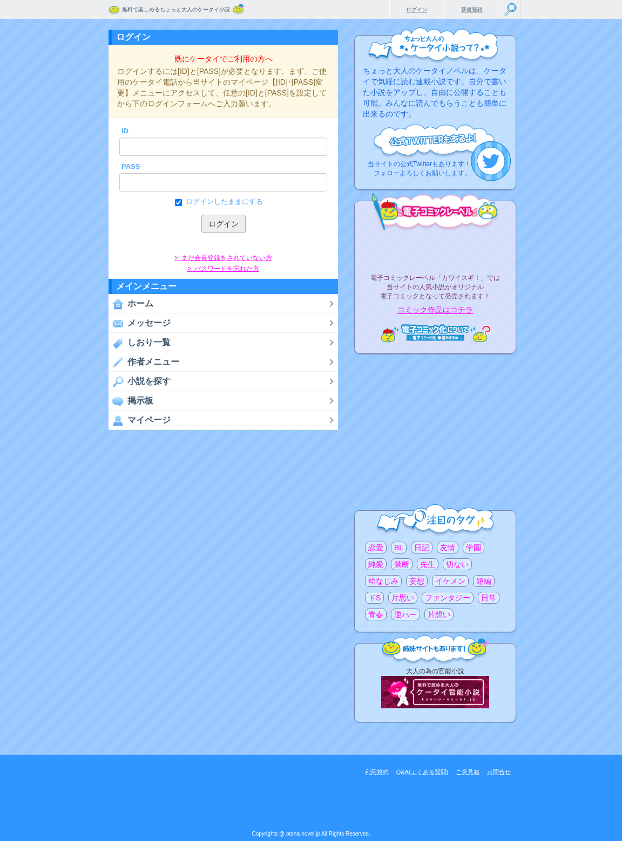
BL (398, 547)
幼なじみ (383, 581)
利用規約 (377, 772)
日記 (421, 547)
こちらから (491, 161)
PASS (130, 166)
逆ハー (405, 614)
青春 (375, 614)
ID (125, 131)
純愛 (375, 564)
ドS (374, 597)
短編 (483, 581)
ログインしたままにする (223, 201)
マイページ (140, 420)
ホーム (131, 304)
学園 (473, 547)
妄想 (416, 581)
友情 (447, 547)
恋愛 (375, 547)
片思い (402, 597)
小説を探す (140, 381)
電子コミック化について (435, 333)
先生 (427, 564)
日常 (488, 597)
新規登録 (472, 9)
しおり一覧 (140, 342)
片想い (439, 614)
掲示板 (131, 401)
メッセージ (140, 323)
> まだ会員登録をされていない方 (223, 258)
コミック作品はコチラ (435, 310)
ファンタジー (447, 597)
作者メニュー (144, 362)
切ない (457, 564)
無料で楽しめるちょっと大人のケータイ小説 (176, 9)
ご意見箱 (467, 772)
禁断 (401, 564)
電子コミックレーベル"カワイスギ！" (435, 249)
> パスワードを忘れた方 (223, 268)
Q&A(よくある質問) (422, 772)
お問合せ (499, 772)
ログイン (417, 9)
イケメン (450, 581)
